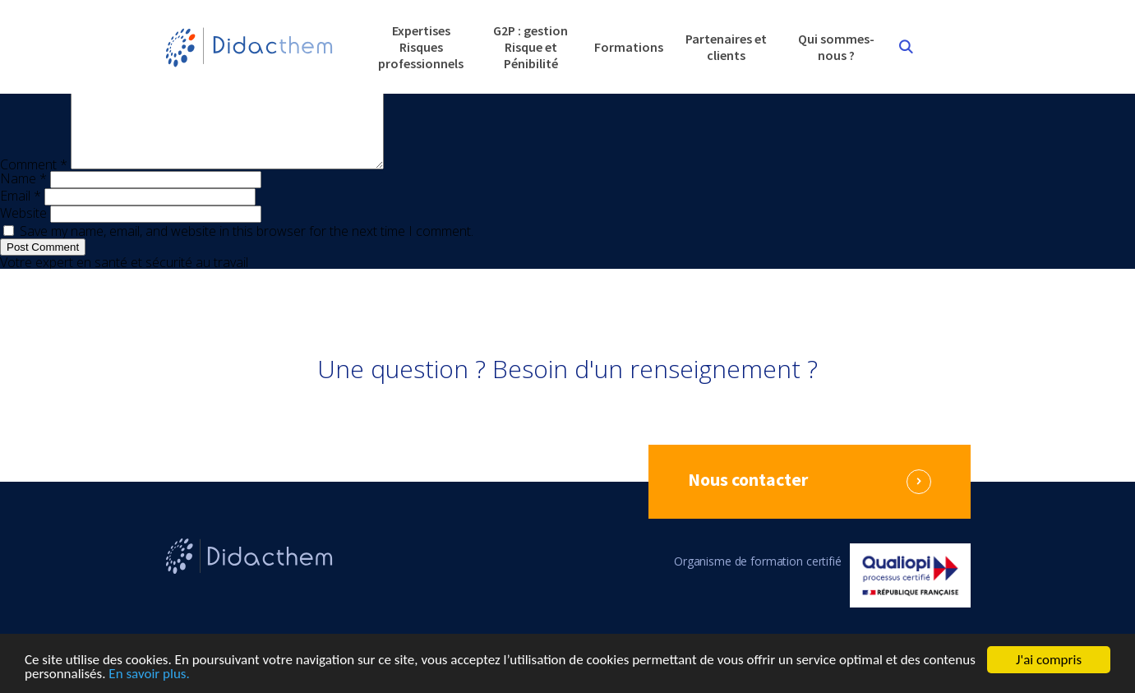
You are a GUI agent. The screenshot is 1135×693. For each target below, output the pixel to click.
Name (23, 198)
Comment (33, 184)
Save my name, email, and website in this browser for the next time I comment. (246, 251)
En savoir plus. (148, 674)
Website (23, 233)
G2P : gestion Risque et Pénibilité (530, 47)
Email (20, 215)
